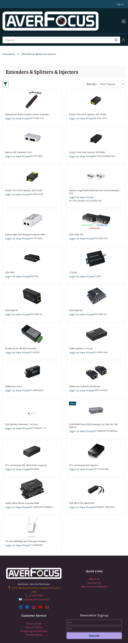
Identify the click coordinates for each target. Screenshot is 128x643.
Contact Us (94, 572)
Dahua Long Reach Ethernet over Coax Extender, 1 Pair (94, 181)
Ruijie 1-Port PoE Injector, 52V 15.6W (87, 104)
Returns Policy (34, 616)
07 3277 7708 (36, 585)
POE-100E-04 (75, 300)
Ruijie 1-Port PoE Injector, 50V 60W (87, 142)
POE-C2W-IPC (76, 224)
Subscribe (94, 625)
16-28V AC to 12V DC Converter (20, 338)
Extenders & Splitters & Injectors (39, 43)
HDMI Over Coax (13, 376)
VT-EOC (73, 262)
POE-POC (9, 262)
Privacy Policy (34, 624)
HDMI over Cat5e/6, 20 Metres (84, 376)
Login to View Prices (17, 108)
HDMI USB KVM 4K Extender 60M (22, 492)
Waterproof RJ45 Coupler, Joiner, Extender (27, 104)
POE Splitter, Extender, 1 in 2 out (21, 414)
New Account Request (94, 576)
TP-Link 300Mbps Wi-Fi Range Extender (25, 531)
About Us (94, 568)
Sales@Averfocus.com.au (36, 589)
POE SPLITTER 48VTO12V (81, 492)
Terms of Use (34, 613)
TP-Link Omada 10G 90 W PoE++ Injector (26, 455)
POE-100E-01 (11, 300)
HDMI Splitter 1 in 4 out (81, 338)
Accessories (8, 43)
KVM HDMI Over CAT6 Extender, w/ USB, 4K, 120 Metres (93, 415)
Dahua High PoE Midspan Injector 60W (25, 224)
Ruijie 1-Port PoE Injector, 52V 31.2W (23, 180)
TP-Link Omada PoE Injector (83, 455)
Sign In (120, 4)
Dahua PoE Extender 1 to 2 (18, 142)
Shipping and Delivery (34, 620)
